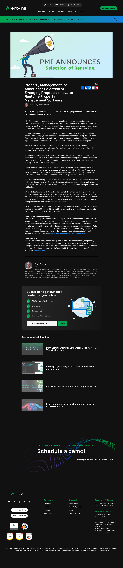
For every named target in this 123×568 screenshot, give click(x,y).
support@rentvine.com (81, 550)
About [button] (82, 11)
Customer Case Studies (19, 19)
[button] (29, 501)
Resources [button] (72, 11)
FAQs (71, 510)
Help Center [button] (73, 5)
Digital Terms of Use (102, 528)
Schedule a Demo (108, 8)
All (7, 19)
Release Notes (76, 19)
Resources (48, 513)
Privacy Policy (99, 533)
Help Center (74, 504)
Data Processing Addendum (105, 531)
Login (47, 5)
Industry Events (63, 19)
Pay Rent (59, 5)
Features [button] (41, 11)
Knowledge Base (75, 507)
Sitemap (110, 533)
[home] (16, 8)
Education (34, 19)
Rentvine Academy (47, 19)
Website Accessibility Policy (100, 550)
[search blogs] (106, 19)
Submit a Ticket (75, 513)
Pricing (51, 11)
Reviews (61, 11)
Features (47, 504)
